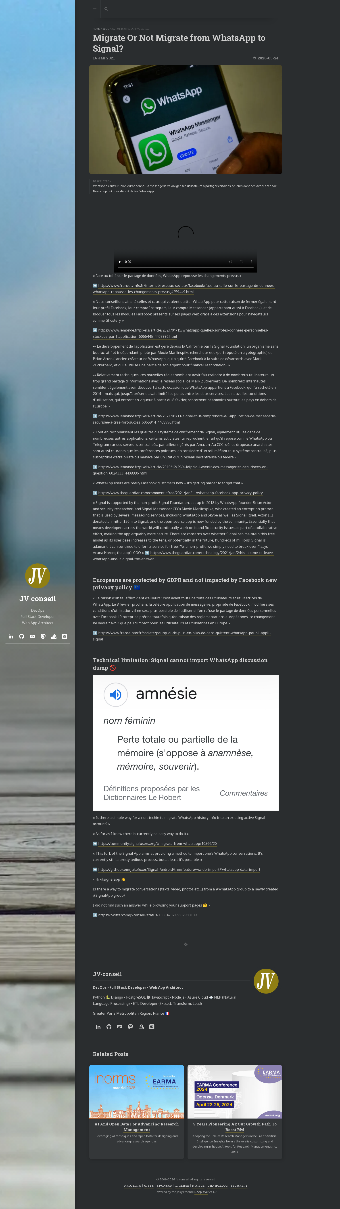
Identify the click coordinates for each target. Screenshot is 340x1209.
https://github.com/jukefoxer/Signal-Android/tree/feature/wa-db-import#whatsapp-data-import (179, 869)
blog (105, 28)
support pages (190, 905)
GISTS (149, 1186)
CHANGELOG (217, 1186)
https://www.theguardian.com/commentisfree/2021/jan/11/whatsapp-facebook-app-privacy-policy (180, 492)
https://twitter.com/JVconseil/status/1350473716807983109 (147, 915)
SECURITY (239, 1186)
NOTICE (198, 1186)
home (96, 28)
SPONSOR (164, 1186)
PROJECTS (132, 1186)
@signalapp (110, 879)
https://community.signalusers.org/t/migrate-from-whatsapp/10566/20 (157, 843)
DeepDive (201, 1192)
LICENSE (182, 1186)
